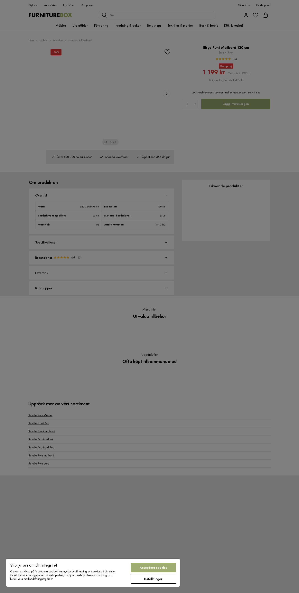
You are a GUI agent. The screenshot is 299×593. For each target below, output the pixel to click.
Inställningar (153, 579)
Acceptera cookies (153, 567)
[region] (93, 573)
